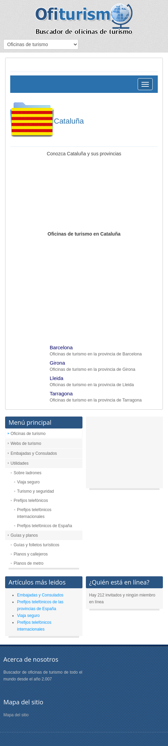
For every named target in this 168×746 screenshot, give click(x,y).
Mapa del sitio (16, 715)
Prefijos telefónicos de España (44, 525)
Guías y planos (24, 535)
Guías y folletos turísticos (36, 545)
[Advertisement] (84, 288)
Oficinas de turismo (28, 433)
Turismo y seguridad (35, 491)
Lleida (56, 378)
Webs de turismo (26, 443)
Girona (57, 363)
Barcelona (61, 347)
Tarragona (61, 393)
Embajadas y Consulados (34, 453)
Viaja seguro (28, 482)
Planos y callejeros (31, 554)
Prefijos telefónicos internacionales (34, 513)
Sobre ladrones (27, 472)
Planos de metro (28, 563)
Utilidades (20, 463)
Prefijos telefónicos (31, 500)
